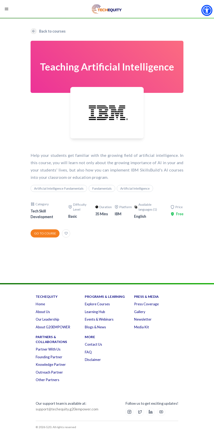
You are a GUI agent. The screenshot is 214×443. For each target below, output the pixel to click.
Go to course (45, 233)
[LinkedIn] (151, 412)
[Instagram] (129, 412)
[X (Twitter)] (140, 412)
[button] (206, 10)
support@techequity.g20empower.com (67, 409)
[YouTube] (161, 412)
